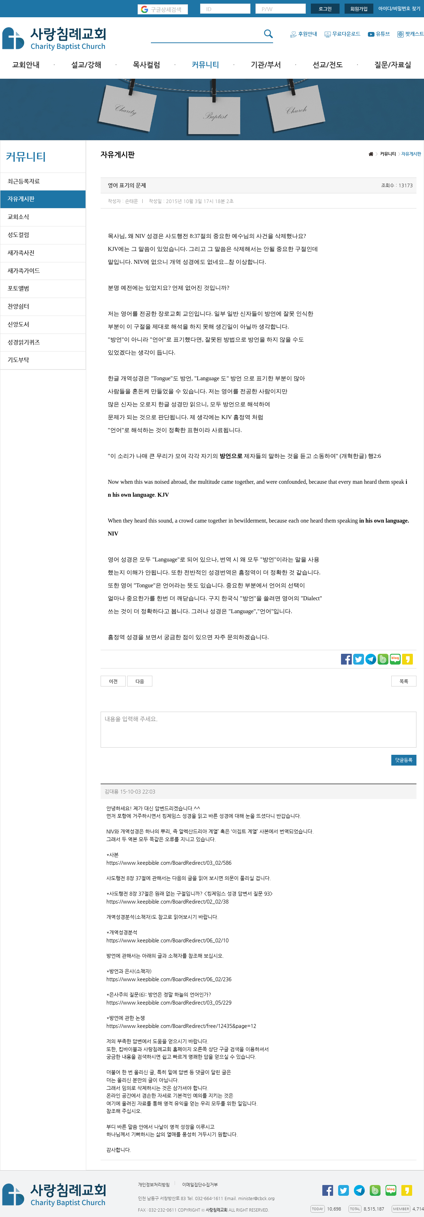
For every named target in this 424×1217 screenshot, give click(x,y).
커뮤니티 (205, 65)
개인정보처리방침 (154, 1184)
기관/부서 (266, 65)
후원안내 (303, 34)
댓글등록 (404, 760)
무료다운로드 (342, 34)
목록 (404, 681)
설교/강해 (86, 65)
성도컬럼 (18, 234)
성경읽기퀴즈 (24, 342)
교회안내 (26, 65)
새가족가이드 (24, 270)
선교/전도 (328, 65)
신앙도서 (18, 324)
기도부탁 (18, 360)
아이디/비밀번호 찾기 (399, 8)
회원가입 (359, 9)
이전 (113, 681)
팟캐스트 (410, 34)
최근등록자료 (24, 181)
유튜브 (379, 34)
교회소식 (18, 216)
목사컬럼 (146, 65)
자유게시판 (21, 199)
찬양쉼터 (18, 306)
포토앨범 (18, 288)
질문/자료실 (392, 65)
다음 (139, 681)
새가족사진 (21, 252)
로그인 (325, 9)
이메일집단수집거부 (200, 1184)
